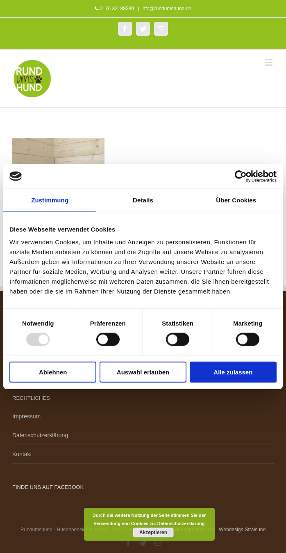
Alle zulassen (232, 372)
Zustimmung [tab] (49, 199)
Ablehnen (53, 372)
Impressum (26, 416)
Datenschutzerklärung (40, 435)
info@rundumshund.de (166, 8)
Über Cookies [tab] (236, 199)
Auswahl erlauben (143, 372)
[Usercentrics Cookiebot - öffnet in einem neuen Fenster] (241, 176)
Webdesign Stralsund (242, 529)
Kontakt (22, 454)
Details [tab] (143, 199)
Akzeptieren (153, 532)
